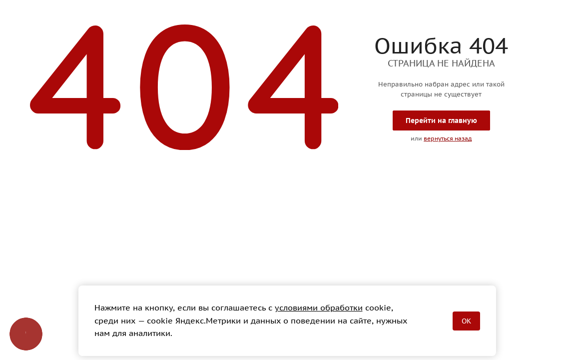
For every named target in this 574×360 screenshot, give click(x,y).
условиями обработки (319, 307)
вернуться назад (448, 138)
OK (466, 321)
